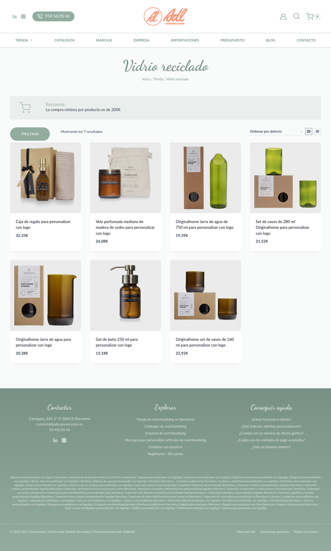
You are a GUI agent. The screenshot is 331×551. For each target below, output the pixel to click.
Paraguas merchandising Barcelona (116, 504)
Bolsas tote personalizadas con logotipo (55, 481)
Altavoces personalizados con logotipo (208, 477)
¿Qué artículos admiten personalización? (271, 426)
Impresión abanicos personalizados (156, 485)
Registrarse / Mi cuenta (165, 454)
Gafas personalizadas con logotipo (47, 485)
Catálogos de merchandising (165, 426)
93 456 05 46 (59, 430)
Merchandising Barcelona (285, 500)
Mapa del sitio (246, 532)
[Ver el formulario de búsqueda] (296, 16)
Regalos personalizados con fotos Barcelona (249, 504)
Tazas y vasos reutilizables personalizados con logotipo (97, 508)
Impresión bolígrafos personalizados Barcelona (207, 485)
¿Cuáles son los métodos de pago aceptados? (271, 440)
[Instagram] (23, 16)
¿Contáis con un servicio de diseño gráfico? (271, 433)
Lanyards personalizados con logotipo (52, 500)
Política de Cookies (306, 532)
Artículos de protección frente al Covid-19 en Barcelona (102, 477)
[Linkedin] (14, 16)
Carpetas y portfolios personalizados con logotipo (248, 481)
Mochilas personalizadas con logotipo (245, 500)
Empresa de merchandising (165, 433)
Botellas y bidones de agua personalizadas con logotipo (114, 481)
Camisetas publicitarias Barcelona (196, 481)
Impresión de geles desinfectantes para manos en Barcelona (165, 496)
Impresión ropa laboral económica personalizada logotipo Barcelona (165, 492)
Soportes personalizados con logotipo (244, 508)
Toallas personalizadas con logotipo (198, 508)
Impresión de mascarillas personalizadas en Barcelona (236, 496)
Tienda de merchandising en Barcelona (166, 419)
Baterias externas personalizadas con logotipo (260, 477)
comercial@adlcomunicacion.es (59, 424)
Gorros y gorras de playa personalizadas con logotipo (101, 485)
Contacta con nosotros (165, 447)
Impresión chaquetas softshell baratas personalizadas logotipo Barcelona (181, 488)
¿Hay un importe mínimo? (271, 447)
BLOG (270, 40)
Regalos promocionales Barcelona (297, 504)
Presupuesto (232, 40)
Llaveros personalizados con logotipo (99, 500)
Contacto (306, 40)
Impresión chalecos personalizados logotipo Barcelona (270, 485)
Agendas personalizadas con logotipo (160, 477)
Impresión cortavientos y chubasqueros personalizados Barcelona (266, 488)
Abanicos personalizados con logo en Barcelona (38, 477)
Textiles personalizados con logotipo (153, 508)
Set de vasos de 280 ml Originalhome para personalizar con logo (282, 227)
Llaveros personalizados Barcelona (144, 500)
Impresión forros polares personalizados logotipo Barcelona (91, 496)
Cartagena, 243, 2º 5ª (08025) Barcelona (59, 419)
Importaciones (185, 40)
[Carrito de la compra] (313, 16)
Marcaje (104, 40)
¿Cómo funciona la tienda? (271, 419)
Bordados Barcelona (161, 481)
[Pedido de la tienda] (276, 131)
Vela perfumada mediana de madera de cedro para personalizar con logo (125, 227)
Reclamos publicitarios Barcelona (158, 504)
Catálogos (64, 40)
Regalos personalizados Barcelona (200, 504)
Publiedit (129, 532)
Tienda (24, 40)
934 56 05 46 (57, 15)
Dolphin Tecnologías (78, 532)
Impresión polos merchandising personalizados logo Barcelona (86, 492)
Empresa (141, 40)
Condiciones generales (274, 532)
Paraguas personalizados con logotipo (70, 504)
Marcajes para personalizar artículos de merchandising (165, 440)
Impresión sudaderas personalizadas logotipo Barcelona (242, 492)
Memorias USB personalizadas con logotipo (194, 500)
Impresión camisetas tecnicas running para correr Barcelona (100, 488)
